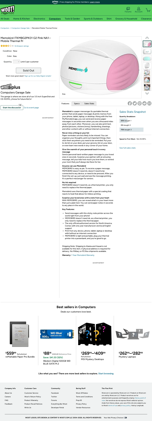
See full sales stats (127, 148)
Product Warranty (31, 400)
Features (65, 103)
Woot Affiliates (82, 393)
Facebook (55, 393)
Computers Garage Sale (20, 28)
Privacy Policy (81, 404)
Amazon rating (22, 46)
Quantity (8, 62)
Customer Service (31, 393)
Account (138, 10)
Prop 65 (79, 400)
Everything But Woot (59, 404)
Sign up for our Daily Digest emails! (38, 76)
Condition (7, 51)
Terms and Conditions (84, 397)
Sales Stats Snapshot (132, 111)
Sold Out (28, 70)
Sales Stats (89, 103)
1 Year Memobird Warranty (82, 255)
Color (9, 56)
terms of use (113, 405)
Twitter (54, 397)
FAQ (6, 400)
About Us (8, 393)
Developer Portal (57, 408)
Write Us (27, 408)
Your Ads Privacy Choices (113, 418)
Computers (5, 28)
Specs (77, 103)
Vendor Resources (83, 408)
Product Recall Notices (33, 404)
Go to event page (31, 107)
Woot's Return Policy (32, 397)
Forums (128, 10)
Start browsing (106, 373)
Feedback (8, 404)
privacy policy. (126, 405)
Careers (8, 397)
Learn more (95, 2)
